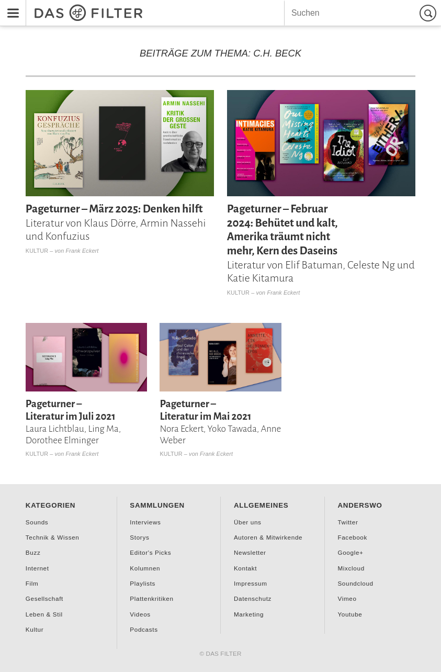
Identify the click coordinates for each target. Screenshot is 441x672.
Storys (139, 537)
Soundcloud (355, 583)
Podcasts (143, 629)
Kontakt (245, 568)
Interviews (145, 522)
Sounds (37, 522)
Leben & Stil (44, 614)
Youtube (349, 614)
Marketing (249, 614)
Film (32, 583)
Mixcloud (350, 568)
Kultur (37, 251)
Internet (37, 568)
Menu (10, 6)
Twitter (347, 522)
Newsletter (250, 552)
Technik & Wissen (53, 537)
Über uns (248, 522)
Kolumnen (145, 568)
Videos (140, 614)
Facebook (352, 537)
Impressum (250, 583)
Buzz (33, 552)
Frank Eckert (82, 251)
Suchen (429, 13)
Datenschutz (253, 598)
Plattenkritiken (151, 598)
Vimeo (346, 598)
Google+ (350, 552)
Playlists (142, 583)
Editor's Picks (150, 552)
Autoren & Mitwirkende (268, 537)
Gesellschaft (44, 598)
